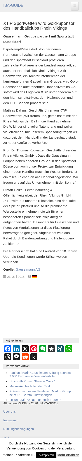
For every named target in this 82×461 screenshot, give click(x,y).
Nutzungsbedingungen (18, 429)
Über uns (9, 411)
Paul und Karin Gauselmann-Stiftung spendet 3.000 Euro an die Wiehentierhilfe (40, 374)
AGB (6, 437)
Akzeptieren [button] (46, 455)
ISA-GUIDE (13, 5)
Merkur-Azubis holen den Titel (29, 386)
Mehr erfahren (68, 455)
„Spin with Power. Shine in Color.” (32, 381)
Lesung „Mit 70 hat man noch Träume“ (35, 400)
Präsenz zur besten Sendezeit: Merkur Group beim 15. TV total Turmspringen (40, 393)
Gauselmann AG (28, 269)
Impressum (10, 420)
